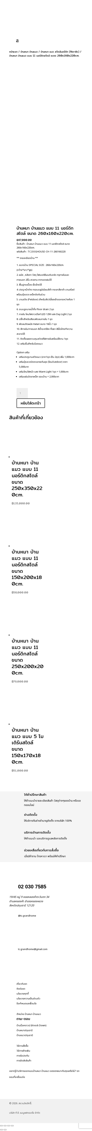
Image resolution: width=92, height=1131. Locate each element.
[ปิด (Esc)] (12, 1125)
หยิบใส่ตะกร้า (31, 403)
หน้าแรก (13, 52)
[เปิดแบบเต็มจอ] (5, 1125)
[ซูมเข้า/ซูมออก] (1, 1125)
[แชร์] (8, 1125)
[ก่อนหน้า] (1, 1129)
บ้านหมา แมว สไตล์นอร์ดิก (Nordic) (60, 52)
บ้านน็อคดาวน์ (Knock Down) (31, 1025)
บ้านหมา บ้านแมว (29, 52)
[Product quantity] (22, 393)
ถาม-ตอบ (23, 1019)
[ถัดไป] (5, 1129)
